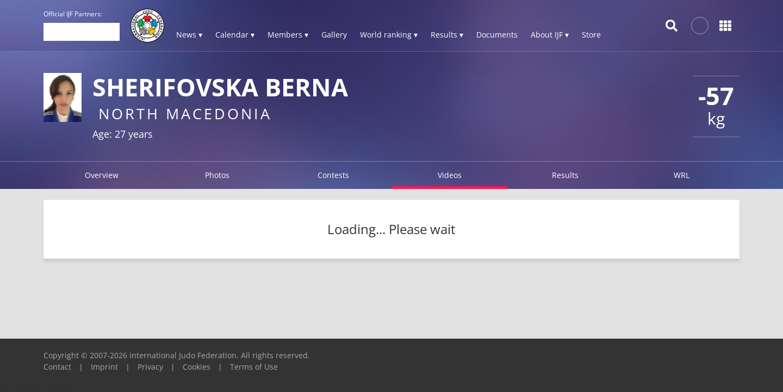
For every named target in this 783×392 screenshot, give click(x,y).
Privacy (150, 367)
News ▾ (189, 34)
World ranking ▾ (389, 34)
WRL (681, 175)
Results (565, 175)
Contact (57, 367)
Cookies (196, 367)
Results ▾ (447, 34)
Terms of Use (254, 367)
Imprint (104, 367)
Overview (102, 175)
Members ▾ (288, 34)
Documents (497, 34)
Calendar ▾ (234, 34)
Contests (333, 175)
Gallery (334, 34)
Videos (450, 175)
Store (591, 34)
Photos (217, 175)
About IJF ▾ (550, 34)
